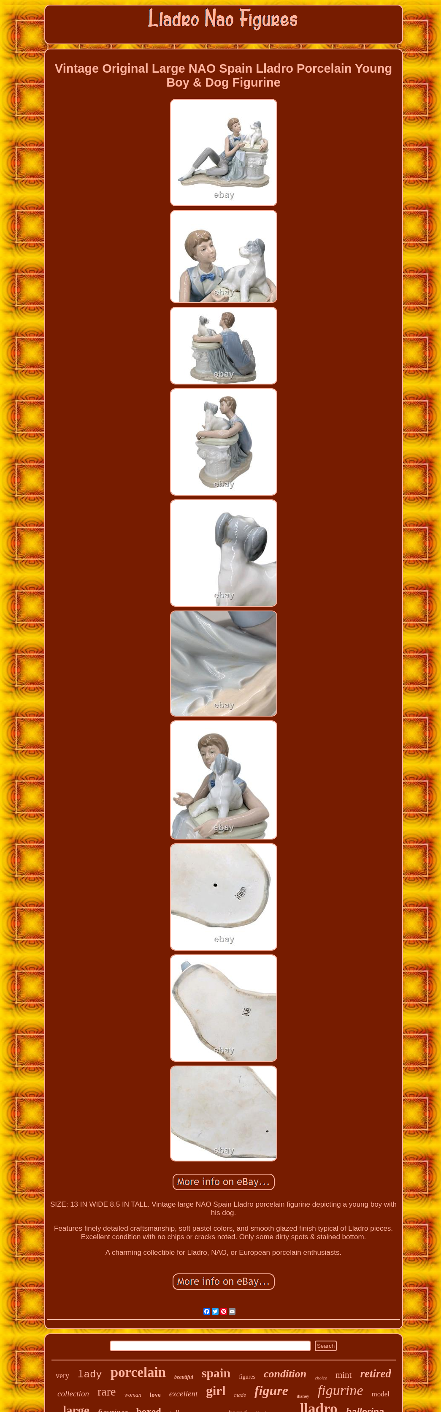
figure (271, 1390)
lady (90, 1374)
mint (343, 1375)
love (155, 1394)
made (240, 1395)
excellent (183, 1393)
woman (132, 1395)
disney (303, 1395)
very (62, 1375)
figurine (340, 1390)
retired (375, 1373)
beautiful (183, 1377)
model (381, 1394)
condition (285, 1374)
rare (106, 1391)
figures (247, 1377)
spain (216, 1373)
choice (321, 1377)
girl (216, 1390)
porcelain (138, 1372)
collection (73, 1393)
